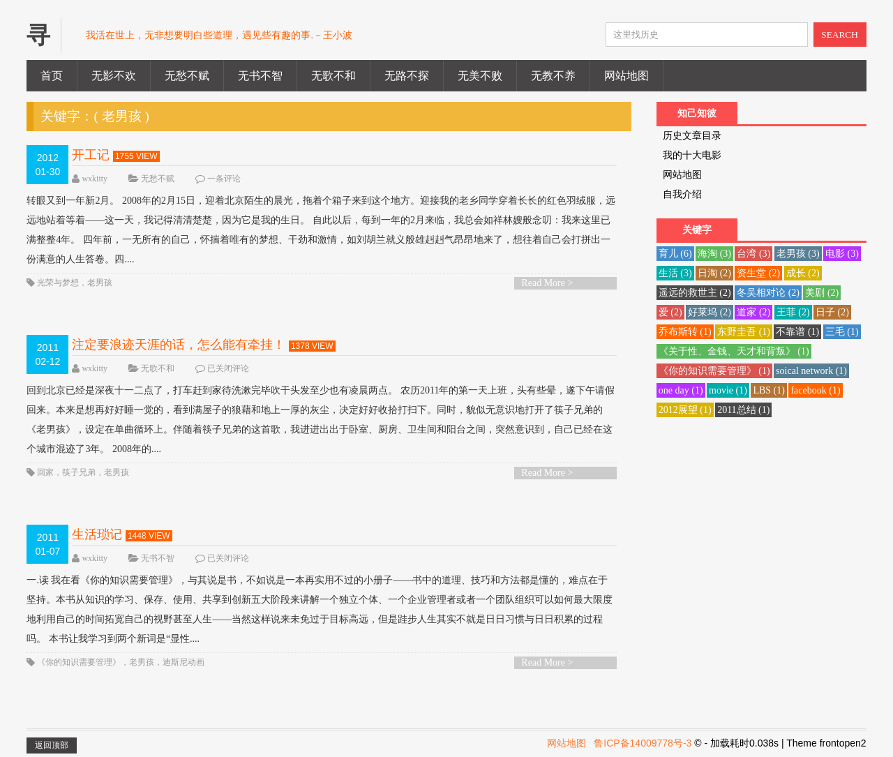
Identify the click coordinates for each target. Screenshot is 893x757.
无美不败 (480, 76)
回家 (45, 472)
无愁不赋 (187, 76)
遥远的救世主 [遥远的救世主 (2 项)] (695, 292)
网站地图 (626, 76)
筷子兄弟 (79, 472)
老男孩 (99, 282)
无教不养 (553, 76)
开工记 (91, 155)
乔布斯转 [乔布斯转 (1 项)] (685, 332)
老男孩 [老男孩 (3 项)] (798, 253)
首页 (51, 76)
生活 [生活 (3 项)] (675, 273)
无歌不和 (333, 76)
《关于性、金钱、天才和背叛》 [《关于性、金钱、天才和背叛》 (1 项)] (734, 351)
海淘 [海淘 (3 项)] (714, 253)
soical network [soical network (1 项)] (811, 371)
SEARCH (839, 34)
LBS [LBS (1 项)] (769, 390)
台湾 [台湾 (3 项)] (753, 253)
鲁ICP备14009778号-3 (642, 743)
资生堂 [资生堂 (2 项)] (758, 273)
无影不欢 (113, 76)
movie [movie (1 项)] (728, 390)
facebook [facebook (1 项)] (815, 390)
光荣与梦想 (58, 282)
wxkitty (94, 178)
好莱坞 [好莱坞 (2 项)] (709, 312)
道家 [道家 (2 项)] (753, 312)
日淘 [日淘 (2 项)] (714, 273)
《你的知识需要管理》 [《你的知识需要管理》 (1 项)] (714, 371)
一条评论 (224, 178)
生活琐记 (97, 534)
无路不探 (406, 76)
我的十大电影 (692, 155)
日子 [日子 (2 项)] (832, 312)
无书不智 (260, 76)
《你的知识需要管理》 (79, 662)
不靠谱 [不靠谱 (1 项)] (797, 332)
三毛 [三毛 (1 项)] (842, 332)
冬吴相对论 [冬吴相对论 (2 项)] (768, 292)
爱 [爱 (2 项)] (670, 312)
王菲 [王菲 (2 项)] (793, 312)
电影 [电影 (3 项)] (842, 253)
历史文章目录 (692, 135)
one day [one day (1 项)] (681, 390)
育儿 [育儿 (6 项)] (675, 253)
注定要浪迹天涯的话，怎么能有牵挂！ (178, 345)
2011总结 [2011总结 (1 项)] (743, 410)
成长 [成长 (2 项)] (803, 273)
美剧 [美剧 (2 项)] (822, 292)
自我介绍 (682, 194)
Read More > (547, 283)
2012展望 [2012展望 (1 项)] (685, 410)
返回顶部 (51, 745)
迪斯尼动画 (183, 662)
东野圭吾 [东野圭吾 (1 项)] (743, 332)
